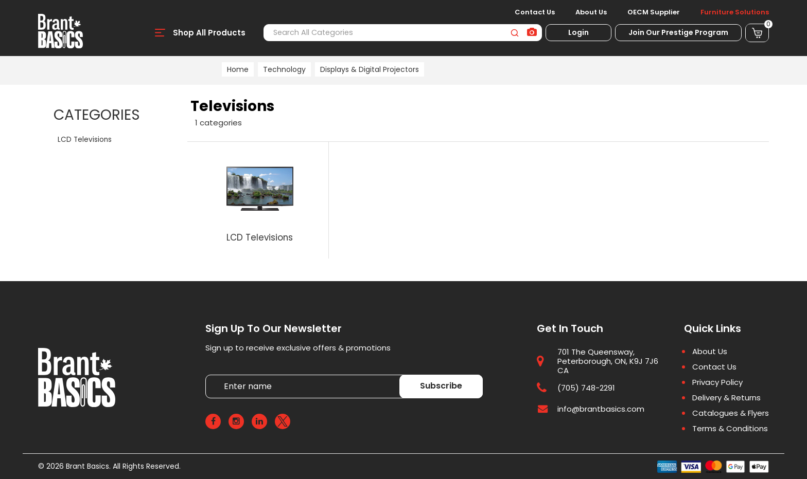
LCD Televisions (85, 139)
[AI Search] (532, 33)
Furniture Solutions (734, 12)
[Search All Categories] (403, 32)
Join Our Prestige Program (678, 32)
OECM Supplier (653, 12)
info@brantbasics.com (600, 408)
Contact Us (535, 12)
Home (238, 69)
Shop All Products (209, 32)
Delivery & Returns (726, 398)
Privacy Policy (717, 382)
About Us (591, 12)
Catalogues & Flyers (730, 413)
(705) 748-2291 (586, 387)
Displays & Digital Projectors (369, 69)
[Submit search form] (514, 32)
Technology (284, 69)
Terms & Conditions (730, 429)
